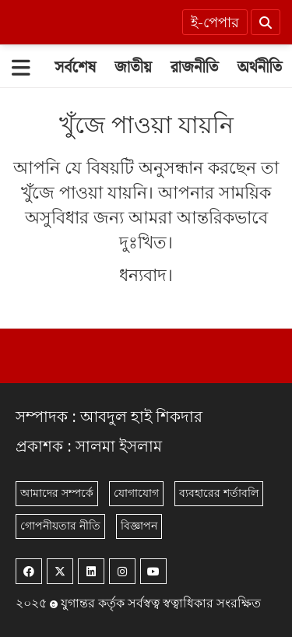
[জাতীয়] (133, 67)
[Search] (265, 22)
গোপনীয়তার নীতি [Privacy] (60, 526)
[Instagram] (122, 571)
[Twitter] (60, 571)
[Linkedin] (91, 571)
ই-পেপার (215, 23)
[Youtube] (153, 571)
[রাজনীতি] (195, 67)
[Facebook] (29, 571)
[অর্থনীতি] (259, 67)
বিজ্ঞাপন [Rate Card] (139, 526)
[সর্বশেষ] (75, 67)
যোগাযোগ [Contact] (136, 493)
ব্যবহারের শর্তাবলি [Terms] (219, 493)
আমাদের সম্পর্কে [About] (56, 493)
